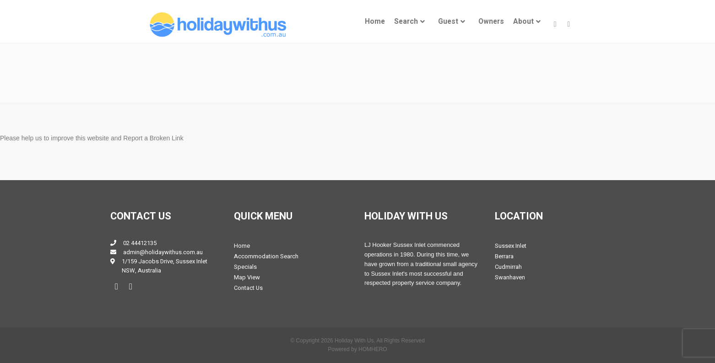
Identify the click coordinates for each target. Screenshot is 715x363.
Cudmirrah (508, 266)
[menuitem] (375, 22)
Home (375, 21)
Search (406, 21)
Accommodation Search (266, 256)
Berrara (504, 256)
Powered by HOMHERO (357, 349)
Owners (491, 21)
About (523, 21)
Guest (448, 21)
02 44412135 (140, 243)
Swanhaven (510, 277)
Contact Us (248, 287)
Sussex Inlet (510, 245)
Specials (245, 266)
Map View (247, 277)
